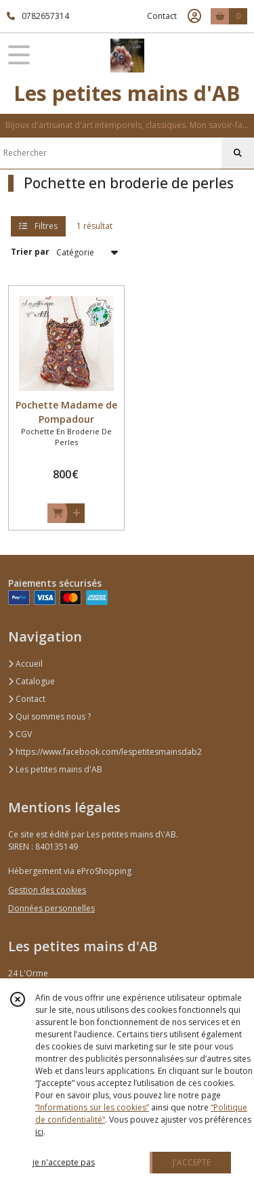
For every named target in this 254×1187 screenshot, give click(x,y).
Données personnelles (51, 908)
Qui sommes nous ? (49, 716)
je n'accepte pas (64, 1162)
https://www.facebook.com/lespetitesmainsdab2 (105, 751)
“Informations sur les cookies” (92, 1107)
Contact (162, 16)
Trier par (30, 251)
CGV (20, 734)
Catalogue (31, 681)
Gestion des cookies (47, 890)
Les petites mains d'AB (55, 769)
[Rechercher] (237, 153)
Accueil (25, 663)
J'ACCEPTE (192, 1162)
